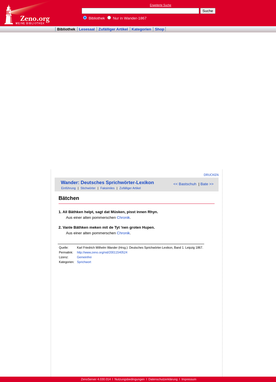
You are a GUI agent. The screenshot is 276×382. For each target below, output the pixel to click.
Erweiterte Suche (160, 5)
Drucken (211, 174)
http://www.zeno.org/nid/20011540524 (102, 252)
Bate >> (207, 184)
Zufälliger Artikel (113, 29)
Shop (159, 29)
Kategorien (141, 29)
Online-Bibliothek (27, 13)
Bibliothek (94, 18)
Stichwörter (88, 188)
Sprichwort (84, 262)
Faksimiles (107, 188)
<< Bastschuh (185, 184)
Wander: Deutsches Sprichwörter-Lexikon (107, 182)
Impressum (188, 379)
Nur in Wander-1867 (126, 18)
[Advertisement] (242, 84)
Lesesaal (87, 29)
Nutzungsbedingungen (130, 379)
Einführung (68, 188)
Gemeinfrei (84, 257)
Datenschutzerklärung (163, 379)
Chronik (123, 217)
